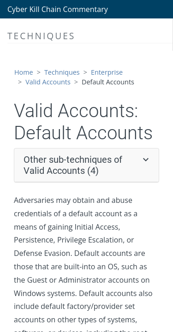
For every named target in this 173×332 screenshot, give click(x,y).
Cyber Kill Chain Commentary (57, 9)
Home (23, 72)
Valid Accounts (48, 81)
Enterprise (107, 72)
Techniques (62, 72)
